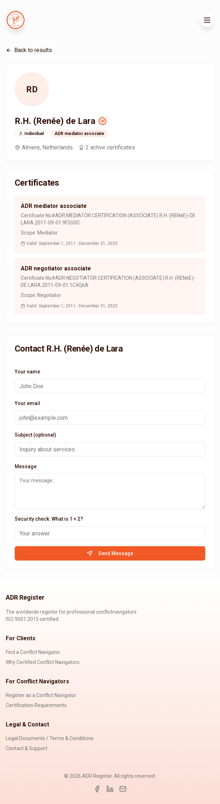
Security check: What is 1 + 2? (49, 519)
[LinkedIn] (110, 789)
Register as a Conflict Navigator (41, 695)
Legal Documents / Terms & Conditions (50, 738)
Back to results (29, 50)
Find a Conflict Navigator (33, 652)
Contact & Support (26, 748)
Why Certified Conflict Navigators (43, 662)
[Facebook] (97, 789)
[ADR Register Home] (16, 20)
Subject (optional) (35, 435)
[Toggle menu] (207, 20)
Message (26, 466)
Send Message (110, 553)
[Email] (122, 789)
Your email (27, 403)
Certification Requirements (36, 705)
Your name (27, 372)
